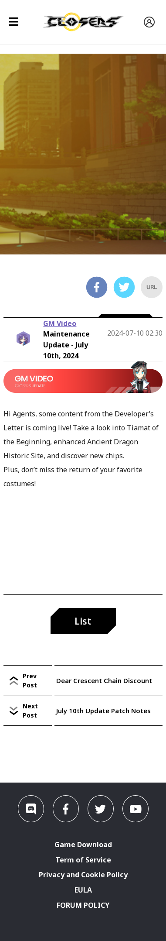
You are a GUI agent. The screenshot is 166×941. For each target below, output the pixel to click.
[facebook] (97, 288)
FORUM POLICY (83, 905)
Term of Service (83, 860)
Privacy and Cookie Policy (83, 874)
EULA (83, 890)
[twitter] (124, 288)
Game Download (83, 844)
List (83, 621)
